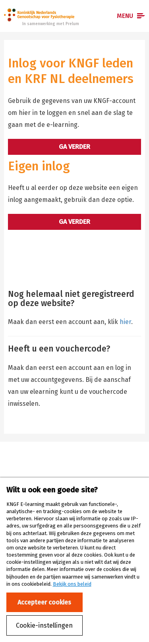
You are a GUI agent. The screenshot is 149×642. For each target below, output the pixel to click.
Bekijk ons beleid (72, 584)
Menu (125, 16)
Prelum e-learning (39, 15)
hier (125, 322)
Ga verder (74, 146)
